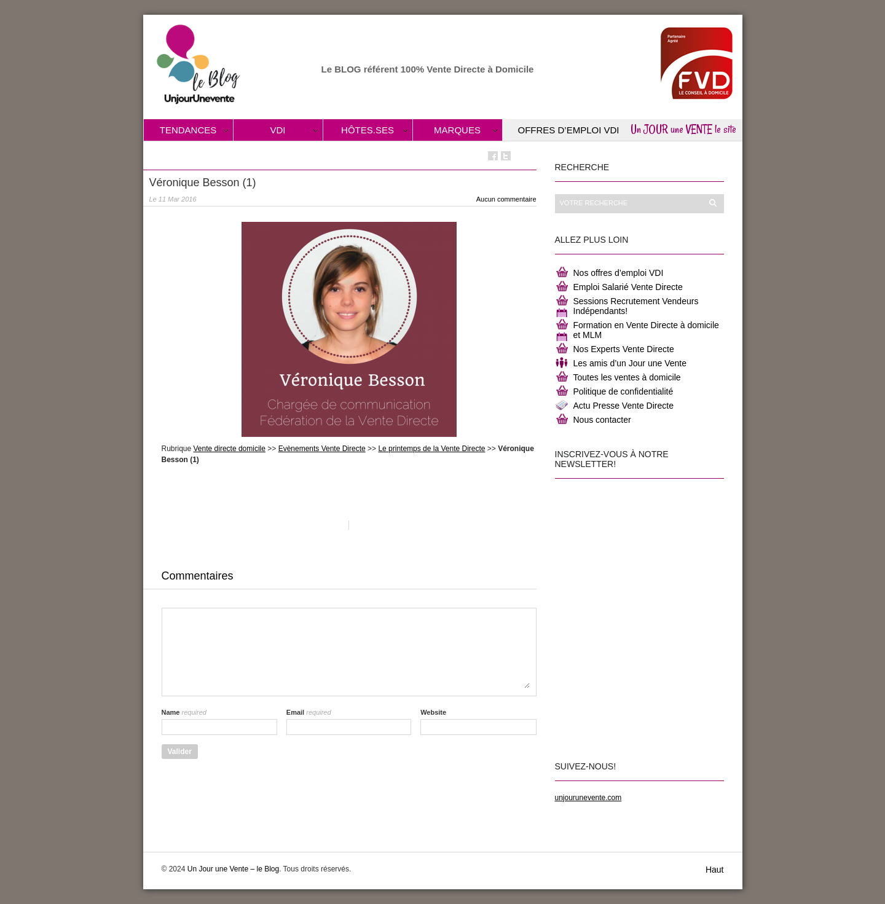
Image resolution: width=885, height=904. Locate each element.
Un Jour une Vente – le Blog (233, 869)
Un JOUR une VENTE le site (683, 129)
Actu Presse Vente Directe (623, 406)
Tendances (188, 130)
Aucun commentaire (506, 199)
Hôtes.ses (367, 130)
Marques (457, 130)
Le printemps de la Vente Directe (431, 448)
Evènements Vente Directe (322, 448)
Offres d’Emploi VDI (569, 130)
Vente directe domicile (230, 448)
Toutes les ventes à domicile (627, 377)
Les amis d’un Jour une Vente (629, 363)
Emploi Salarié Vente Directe (628, 287)
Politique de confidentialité (623, 391)
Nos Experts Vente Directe (623, 349)
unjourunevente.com (588, 797)
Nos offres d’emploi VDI (618, 273)
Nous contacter (602, 420)
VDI (277, 130)
